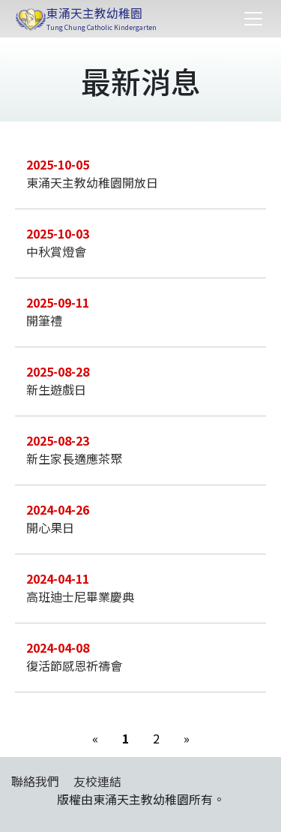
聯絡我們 (35, 781)
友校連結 (97, 781)
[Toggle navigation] (253, 19)
